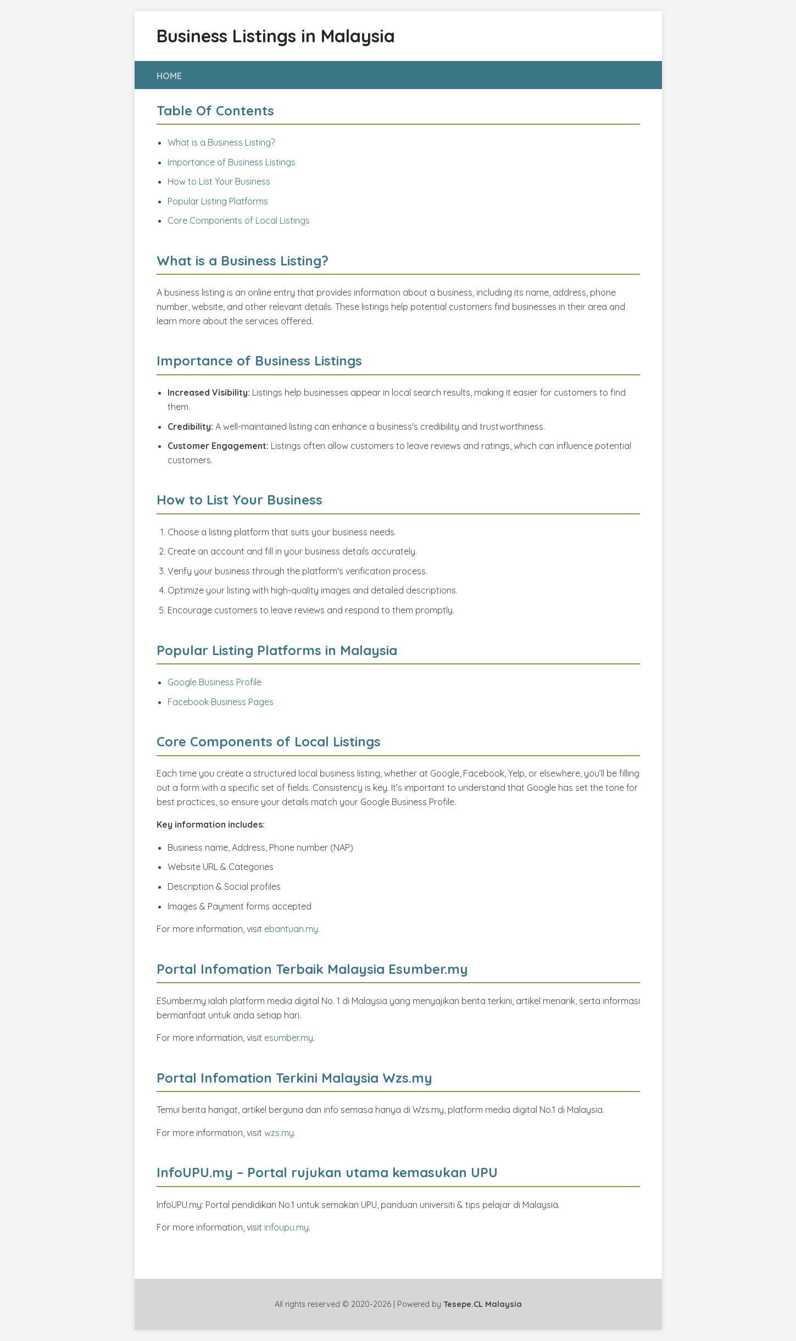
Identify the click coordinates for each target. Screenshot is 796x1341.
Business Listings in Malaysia (276, 36)
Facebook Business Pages (221, 701)
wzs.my (279, 1132)
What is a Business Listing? (221, 142)
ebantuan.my (291, 928)
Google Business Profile (214, 682)
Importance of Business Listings (232, 162)
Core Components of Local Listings (239, 220)
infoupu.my (286, 1227)
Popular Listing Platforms (218, 201)
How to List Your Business (219, 181)
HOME (169, 75)
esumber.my (288, 1037)
